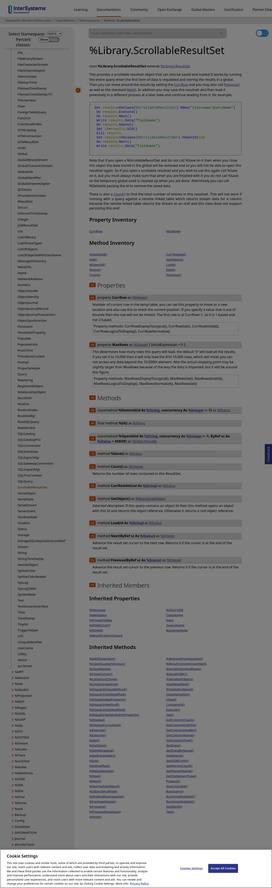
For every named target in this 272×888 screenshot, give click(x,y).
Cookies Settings (191, 873)
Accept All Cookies (223, 873)
